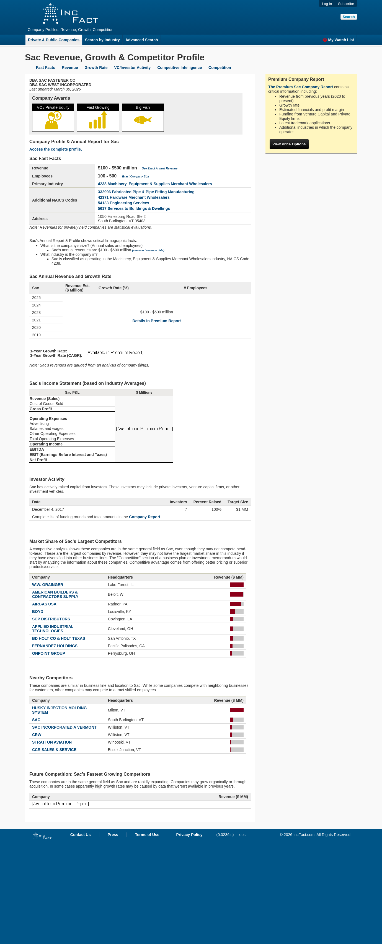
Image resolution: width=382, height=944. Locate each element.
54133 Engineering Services (123, 203)
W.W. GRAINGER (47, 584)
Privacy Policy (189, 834)
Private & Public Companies (53, 40)
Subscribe (346, 4)
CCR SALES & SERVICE (54, 749)
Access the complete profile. (55, 149)
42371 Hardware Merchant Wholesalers (134, 197)
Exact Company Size (135, 176)
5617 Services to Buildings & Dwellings (134, 208)
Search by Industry (102, 40)
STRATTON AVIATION (52, 742)
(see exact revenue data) (148, 250)
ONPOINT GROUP (48, 653)
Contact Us (80, 834)
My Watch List (338, 40)
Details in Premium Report (156, 321)
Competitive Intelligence (179, 67)
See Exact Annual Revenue (159, 168)
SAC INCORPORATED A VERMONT (64, 727)
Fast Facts (45, 67)
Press (113, 834)
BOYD (37, 611)
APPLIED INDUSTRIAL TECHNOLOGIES (52, 628)
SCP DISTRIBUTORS (51, 619)
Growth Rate (95, 67)
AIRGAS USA (44, 604)
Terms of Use (147, 834)
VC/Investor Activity (132, 67)
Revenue (70, 67)
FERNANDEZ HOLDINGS (55, 646)
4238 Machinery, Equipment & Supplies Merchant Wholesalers (155, 184)
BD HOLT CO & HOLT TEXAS (58, 638)
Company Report (144, 517)
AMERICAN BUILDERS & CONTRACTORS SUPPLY (55, 594)
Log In (327, 4)
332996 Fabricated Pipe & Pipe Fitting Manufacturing (146, 192)
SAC (36, 720)
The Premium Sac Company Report (300, 87)
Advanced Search (141, 40)
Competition (219, 67)
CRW (36, 734)
